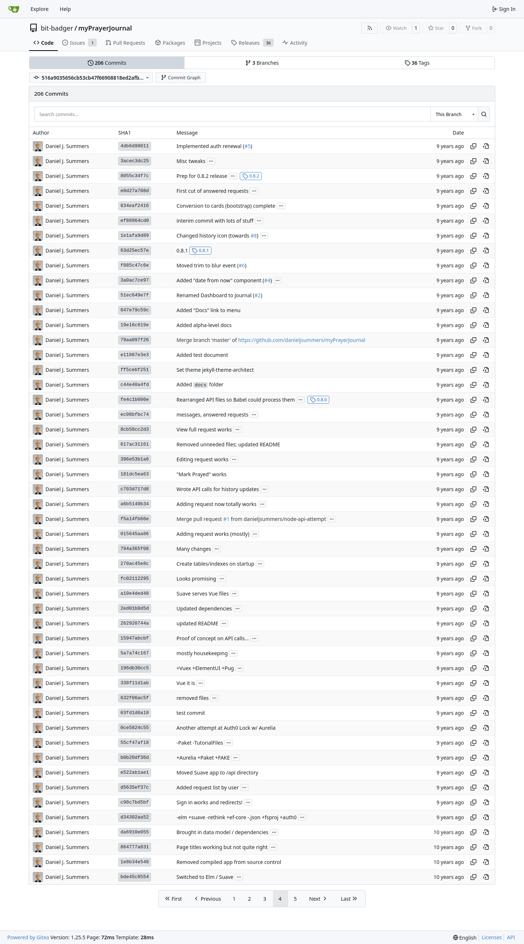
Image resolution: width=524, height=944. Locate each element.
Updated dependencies (204, 608)
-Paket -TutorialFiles (199, 742)
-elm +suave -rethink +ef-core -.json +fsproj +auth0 (236, 817)
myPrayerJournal (105, 28)
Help (65, 8)
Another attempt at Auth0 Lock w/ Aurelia (225, 727)
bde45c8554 (134, 877)
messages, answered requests (212, 414)
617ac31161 (134, 444)
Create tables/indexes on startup (215, 563)
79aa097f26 (134, 340)
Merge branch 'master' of (207, 339)
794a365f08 (134, 548)
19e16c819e (134, 325)
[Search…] (484, 114)
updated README (197, 623)
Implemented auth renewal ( (210, 146)
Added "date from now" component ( (220, 280)
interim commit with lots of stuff (214, 220)
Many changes (193, 548)
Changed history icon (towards (213, 235)
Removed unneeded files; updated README (228, 444)
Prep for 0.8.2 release (201, 175)
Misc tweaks (190, 161)
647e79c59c (134, 310)
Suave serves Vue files (202, 593)
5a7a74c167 (134, 653)
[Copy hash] (473, 146)
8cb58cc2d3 (134, 429)
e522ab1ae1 (134, 772)
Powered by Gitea (28, 937)
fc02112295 (134, 578)
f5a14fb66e (134, 519)
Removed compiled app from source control (228, 862)
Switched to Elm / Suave (204, 876)
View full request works (204, 429)
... (211, 160)
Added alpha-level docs (203, 325)
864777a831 (134, 847)
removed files (192, 697)
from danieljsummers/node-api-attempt (278, 518)
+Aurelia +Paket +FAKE (203, 757)
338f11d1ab (134, 683)
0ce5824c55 (134, 727)
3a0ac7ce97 (134, 280)
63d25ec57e (134, 250)
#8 (254, 235)
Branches (262, 62)
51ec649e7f (134, 295)
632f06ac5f (134, 698)
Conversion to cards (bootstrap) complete (225, 205)
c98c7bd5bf (134, 802)
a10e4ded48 (134, 593)
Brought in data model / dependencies (222, 832)
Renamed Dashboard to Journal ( (215, 295)
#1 (226, 518)
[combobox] (454, 114)
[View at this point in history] (485, 146)
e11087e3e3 (134, 355)
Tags (417, 62)
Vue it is (185, 683)
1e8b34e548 (134, 862)
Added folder (199, 384)
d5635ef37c (134, 787)
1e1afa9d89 (134, 235)
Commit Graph (181, 77)
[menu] (465, 937)
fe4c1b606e (134, 399)
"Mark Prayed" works (201, 474)
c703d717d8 (134, 489)
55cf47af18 (134, 742)
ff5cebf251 (134, 370)
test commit (190, 712)
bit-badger (57, 28)
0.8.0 (318, 400)
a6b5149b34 (134, 504)
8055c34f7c (134, 176)
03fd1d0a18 (134, 713)
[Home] (14, 9)
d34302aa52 (134, 817)
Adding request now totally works (216, 504)
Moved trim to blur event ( (207, 265)
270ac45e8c (134, 563)
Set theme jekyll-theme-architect (215, 369)
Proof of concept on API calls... (212, 638)
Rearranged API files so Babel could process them (235, 399)
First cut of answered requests (212, 190)
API (511, 937)
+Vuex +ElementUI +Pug (205, 668)
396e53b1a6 (134, 459)
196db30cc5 (134, 668)
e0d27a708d (134, 191)
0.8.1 (182, 250)
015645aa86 (134, 534)
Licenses (492, 937)
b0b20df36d (134, 757)
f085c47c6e (134, 265)
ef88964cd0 (134, 220)
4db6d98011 (134, 146)
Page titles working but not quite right (221, 847)
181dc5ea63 (134, 474)
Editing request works (202, 459)
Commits (107, 62)
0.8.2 (250, 176)
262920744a (134, 623)
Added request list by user (207, 787)
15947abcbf (134, 638)
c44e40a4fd (134, 384)
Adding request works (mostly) (212, 533)
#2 (257, 295)
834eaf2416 (134, 205)
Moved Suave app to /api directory (217, 772)
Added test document (202, 354)
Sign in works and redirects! (209, 802)
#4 (267, 280)
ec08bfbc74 (134, 414)
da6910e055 (134, 832)
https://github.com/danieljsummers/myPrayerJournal (301, 339)
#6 (242, 265)
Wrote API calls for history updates (217, 489)
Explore (39, 8)
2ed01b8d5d (134, 608)
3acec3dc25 (134, 161)
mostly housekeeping (202, 653)
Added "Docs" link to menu (208, 310)
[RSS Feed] (369, 28)
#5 (248, 146)
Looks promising (196, 578)
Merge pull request (199, 518)
